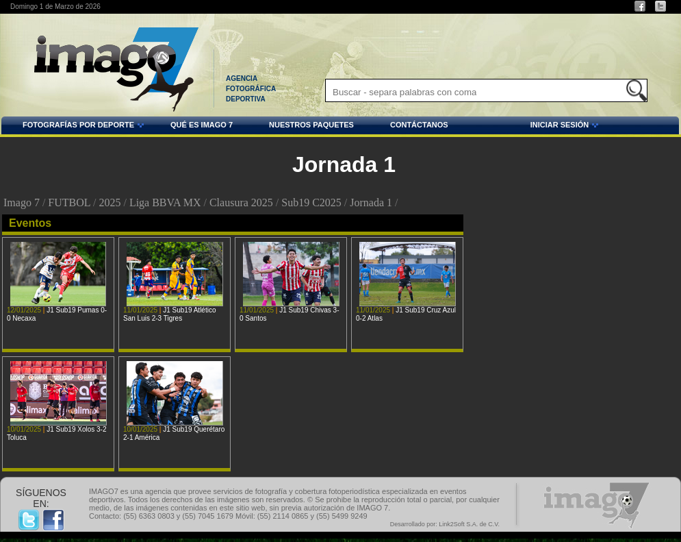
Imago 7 (21, 202)
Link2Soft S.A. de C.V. (469, 524)
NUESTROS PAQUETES (311, 125)
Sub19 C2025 (311, 202)
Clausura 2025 (241, 202)
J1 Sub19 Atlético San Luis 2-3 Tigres (169, 314)
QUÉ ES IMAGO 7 (201, 125)
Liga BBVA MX (165, 202)
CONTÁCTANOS (419, 125)
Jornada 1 (371, 202)
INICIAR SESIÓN (525, 127)
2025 (109, 202)
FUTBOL (69, 202)
